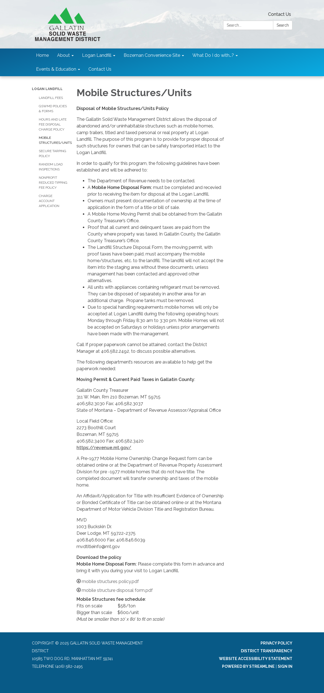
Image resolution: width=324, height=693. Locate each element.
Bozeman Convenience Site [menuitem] (152, 55)
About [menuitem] (63, 55)
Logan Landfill (47, 89)
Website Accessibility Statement (255, 658)
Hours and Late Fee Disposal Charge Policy (53, 124)
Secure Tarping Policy (52, 153)
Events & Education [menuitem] (56, 69)
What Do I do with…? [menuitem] (213, 55)
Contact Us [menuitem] (99, 69)
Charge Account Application (49, 201)
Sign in (285, 666)
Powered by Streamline (248, 666)
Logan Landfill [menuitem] (96, 55)
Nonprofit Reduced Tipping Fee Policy (53, 183)
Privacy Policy (276, 643)
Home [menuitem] (42, 55)
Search (283, 25)
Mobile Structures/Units (53, 140)
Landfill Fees (51, 98)
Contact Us (279, 14)
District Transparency (266, 651)
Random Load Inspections (51, 166)
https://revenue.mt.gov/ (103, 447)
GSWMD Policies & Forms (53, 108)
